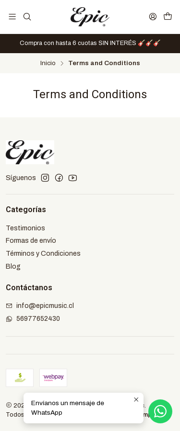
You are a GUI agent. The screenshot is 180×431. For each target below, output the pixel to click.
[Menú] (12, 16)
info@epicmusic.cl (40, 305)
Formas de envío (31, 240)
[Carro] (167, 16)
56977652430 (33, 318)
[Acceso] (152, 16)
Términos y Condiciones (43, 253)
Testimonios (25, 228)
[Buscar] (26, 16)
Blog (13, 266)
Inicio (48, 63)
